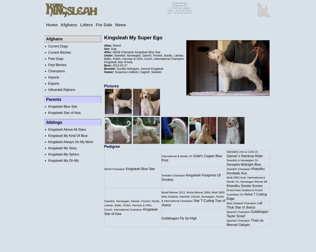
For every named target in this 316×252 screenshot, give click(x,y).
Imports (53, 77)
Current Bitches (59, 52)
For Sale (104, 25)
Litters (86, 25)
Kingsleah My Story (62, 148)
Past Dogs (56, 58)
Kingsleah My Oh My (63, 160)
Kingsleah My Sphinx (63, 154)
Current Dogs (58, 46)
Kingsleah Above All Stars (67, 129)
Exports (53, 83)
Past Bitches (57, 65)
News (120, 25)
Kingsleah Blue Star (62, 106)
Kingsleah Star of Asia (64, 113)
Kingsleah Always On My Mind (70, 142)
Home (52, 25)
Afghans (69, 25)
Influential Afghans (61, 90)
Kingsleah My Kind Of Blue (68, 135)
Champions (56, 71)
